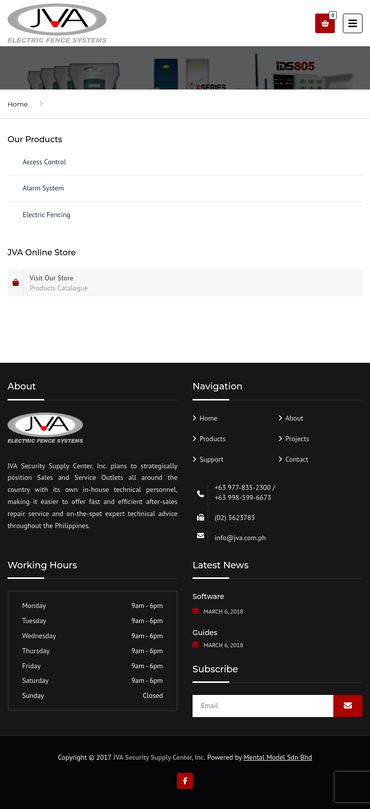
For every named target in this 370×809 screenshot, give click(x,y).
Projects (297, 438)
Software (208, 596)
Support (212, 459)
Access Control (44, 161)
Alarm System (43, 187)
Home (18, 104)
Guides (205, 632)
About (295, 418)
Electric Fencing (46, 214)
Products (213, 438)
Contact (297, 459)
